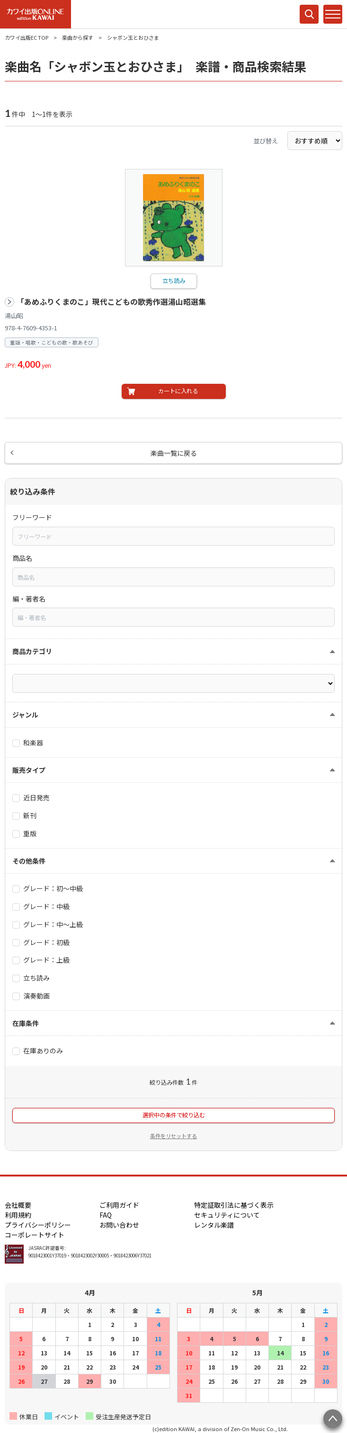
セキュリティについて (227, 1215)
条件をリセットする (173, 1136)
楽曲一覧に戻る (174, 453)
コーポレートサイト (34, 1234)
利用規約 (18, 1215)
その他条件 (28, 861)
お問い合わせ (119, 1225)
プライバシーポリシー (38, 1225)
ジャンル (25, 714)
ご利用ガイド (119, 1205)
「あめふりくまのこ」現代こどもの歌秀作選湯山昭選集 (111, 301)
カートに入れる (178, 391)
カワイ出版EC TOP (26, 37)
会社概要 (18, 1205)
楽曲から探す (77, 37)
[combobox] (173, 536)
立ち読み (173, 280)
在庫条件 (25, 1023)
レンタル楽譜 (214, 1225)
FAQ (105, 1215)
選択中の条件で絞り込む (173, 1115)
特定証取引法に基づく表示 (234, 1205)
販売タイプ (28, 770)
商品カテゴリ (32, 651)
